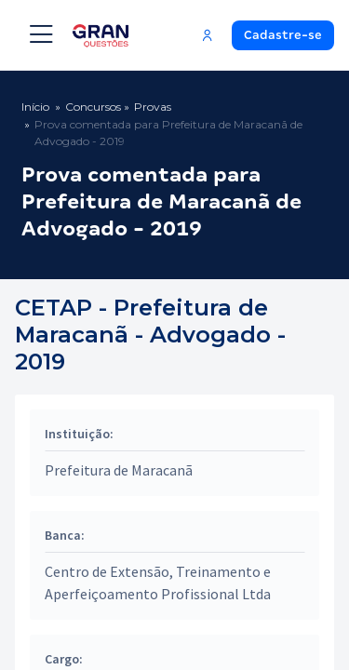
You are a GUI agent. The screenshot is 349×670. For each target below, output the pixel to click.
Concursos (93, 107)
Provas (152, 107)
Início (35, 107)
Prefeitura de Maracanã (119, 470)
